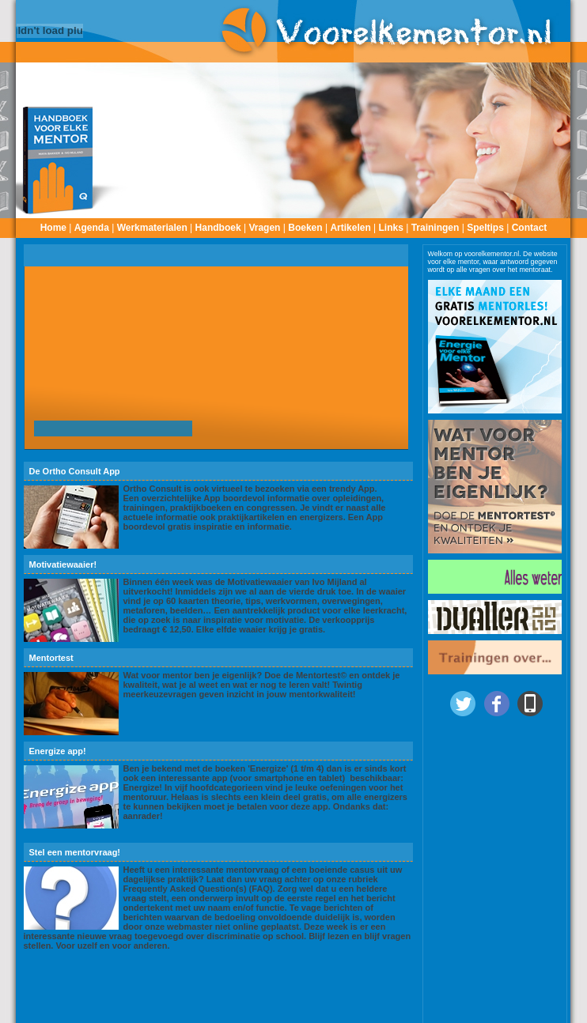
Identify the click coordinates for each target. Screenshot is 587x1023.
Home (53, 227)
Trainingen (435, 227)
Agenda (91, 227)
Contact (529, 227)
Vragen (264, 227)
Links (391, 227)
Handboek (218, 227)
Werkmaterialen (152, 227)
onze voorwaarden (381, 1012)
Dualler (491, 1012)
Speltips (485, 227)
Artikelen (350, 227)
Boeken (305, 227)
